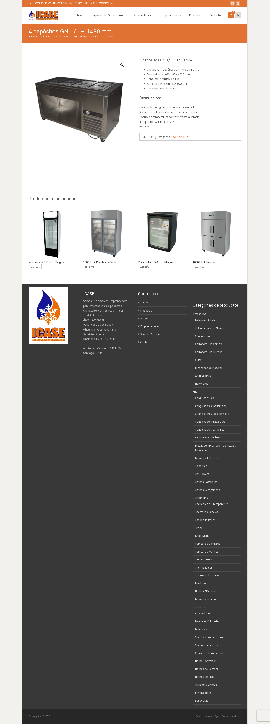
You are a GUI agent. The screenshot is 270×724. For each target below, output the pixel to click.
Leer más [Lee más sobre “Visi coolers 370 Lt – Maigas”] (35, 266)
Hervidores (201, 383)
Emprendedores (171, 18)
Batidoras (201, 629)
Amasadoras (202, 613)
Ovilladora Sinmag (206, 684)
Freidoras (200, 583)
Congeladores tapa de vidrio (212, 413)
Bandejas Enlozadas (207, 621)
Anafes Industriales (206, 512)
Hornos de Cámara (206, 669)
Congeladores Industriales (210, 406)
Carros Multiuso (204, 559)
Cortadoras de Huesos (208, 352)
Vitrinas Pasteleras (206, 482)
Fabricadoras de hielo (208, 437)
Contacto (215, 18)
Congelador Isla (204, 398)
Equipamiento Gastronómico (107, 18)
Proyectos (195, 18)
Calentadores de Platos (209, 328)
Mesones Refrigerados (209, 458)
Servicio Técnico (143, 18)
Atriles (198, 528)
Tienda (144, 302)
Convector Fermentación (210, 653)
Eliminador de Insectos (209, 368)
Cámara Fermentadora (209, 637)
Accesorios (199, 314)
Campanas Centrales (207, 543)
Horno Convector (205, 661)
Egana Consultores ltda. (227, 716)
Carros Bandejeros (206, 645)
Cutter (198, 360)
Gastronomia (201, 498)
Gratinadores (203, 376)
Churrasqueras (204, 567)
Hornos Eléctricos (205, 591)
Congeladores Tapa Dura (210, 421)
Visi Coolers (202, 474)
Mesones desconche (207, 599)
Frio (173, 137)
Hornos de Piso (204, 677)
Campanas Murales (206, 551)
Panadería (199, 607)
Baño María (202, 536)
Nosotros (76, 18)
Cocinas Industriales (207, 575)
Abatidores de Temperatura (212, 504)
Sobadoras (201, 700)
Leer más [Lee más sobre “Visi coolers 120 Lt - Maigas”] (144, 266)
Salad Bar (183, 137)
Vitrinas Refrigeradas (207, 490)
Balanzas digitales (206, 320)
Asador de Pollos (205, 520)
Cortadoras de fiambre (209, 344)
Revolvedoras (203, 692)
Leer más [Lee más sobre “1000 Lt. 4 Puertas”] (199, 266)
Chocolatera (202, 336)
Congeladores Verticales (209, 429)
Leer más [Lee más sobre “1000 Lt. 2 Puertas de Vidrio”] (89, 266)
